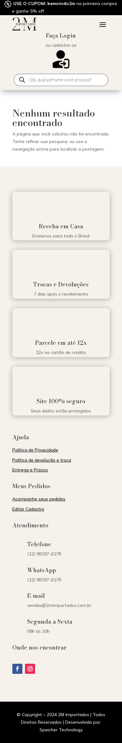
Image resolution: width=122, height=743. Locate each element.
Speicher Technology (61, 730)
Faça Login (61, 35)
